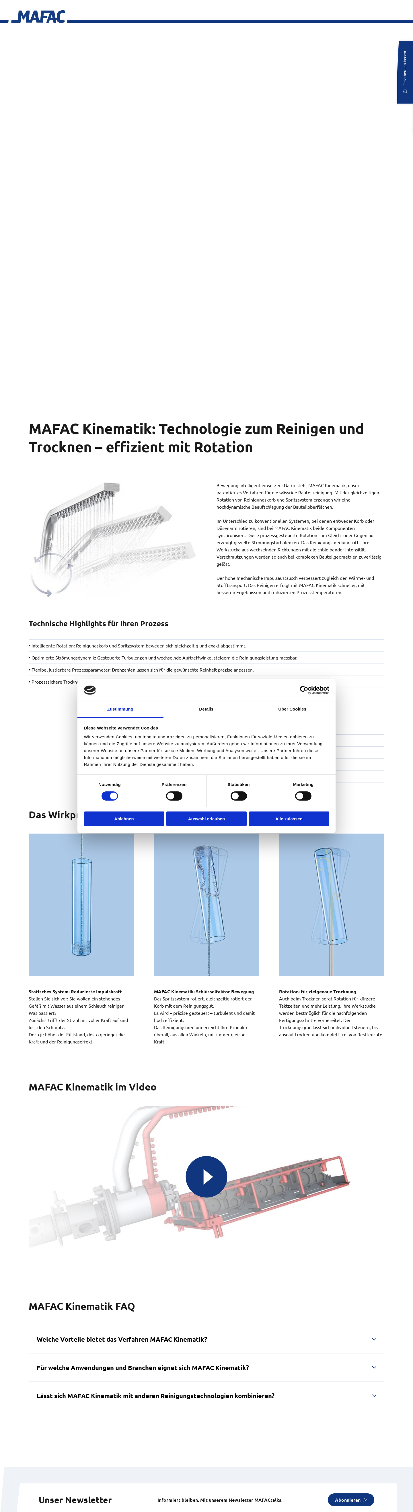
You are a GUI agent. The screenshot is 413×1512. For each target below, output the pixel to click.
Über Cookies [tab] (292, 709)
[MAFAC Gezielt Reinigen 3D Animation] (206, 1177)
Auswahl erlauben (206, 818)
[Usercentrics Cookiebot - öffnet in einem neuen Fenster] (304, 690)
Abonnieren (348, 1500)
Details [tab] (206, 709)
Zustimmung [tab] (120, 709)
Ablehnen (124, 818)
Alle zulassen (289, 818)
